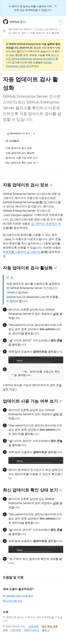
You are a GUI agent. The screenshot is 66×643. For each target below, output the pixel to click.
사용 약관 (33, 626)
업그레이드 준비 (17, 33)
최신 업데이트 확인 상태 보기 (32, 490)
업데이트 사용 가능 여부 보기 (32, 401)
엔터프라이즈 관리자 (19, 29)
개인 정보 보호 (50, 626)
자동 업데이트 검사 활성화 (44, 33)
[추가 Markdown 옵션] (34, 133)
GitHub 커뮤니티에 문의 (18, 595)
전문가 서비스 (31, 630)
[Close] (56, 6)
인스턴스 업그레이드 (46, 29)
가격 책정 (16, 630)
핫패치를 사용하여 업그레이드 (22, 252)
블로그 (45, 630)
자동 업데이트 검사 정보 (28, 185)
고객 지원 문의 (12, 600)
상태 (5, 630)
